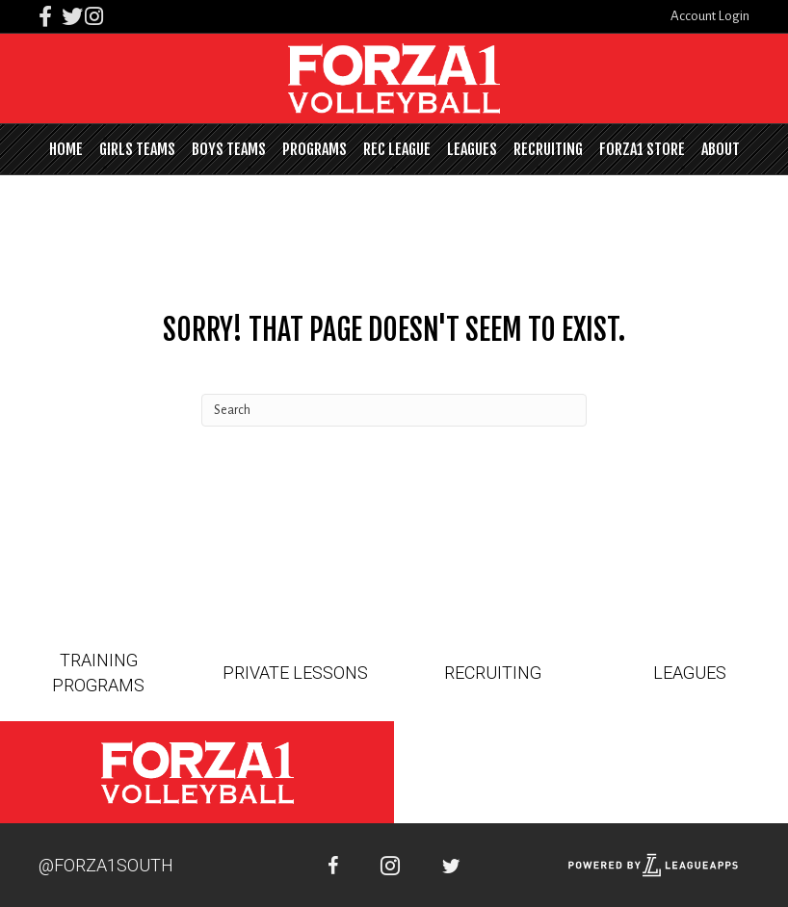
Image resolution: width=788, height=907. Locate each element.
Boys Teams (229, 149)
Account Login (709, 16)
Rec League (397, 149)
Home (66, 149)
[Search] (394, 410)
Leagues (472, 149)
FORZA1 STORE (642, 149)
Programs (314, 149)
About (720, 149)
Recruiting (548, 149)
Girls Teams (137, 149)
